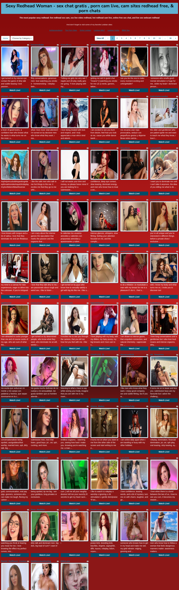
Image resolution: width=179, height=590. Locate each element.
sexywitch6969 (127, 229)
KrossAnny (125, 45)
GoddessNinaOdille (70, 459)
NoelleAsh (65, 367)
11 (160, 38)
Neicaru (4, 183)
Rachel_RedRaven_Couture (14, 505)
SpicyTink (154, 45)
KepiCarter (6, 413)
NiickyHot (65, 229)
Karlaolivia (155, 183)
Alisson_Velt (7, 91)
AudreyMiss (66, 321)
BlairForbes (155, 367)
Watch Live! (14, 85)
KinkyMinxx (66, 45)
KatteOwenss (96, 137)
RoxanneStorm (8, 321)
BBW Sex (126, 30)
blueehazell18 (37, 137)
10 (154, 38)
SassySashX (66, 413)
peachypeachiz (97, 413)
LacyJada (124, 413)
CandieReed (126, 275)
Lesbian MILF (99, 30)
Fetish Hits (114, 586)
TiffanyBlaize (67, 91)
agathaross (6, 275)
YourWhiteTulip (127, 367)
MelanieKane (7, 45)
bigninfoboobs (97, 275)
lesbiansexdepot (55, 30)
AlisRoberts (36, 91)
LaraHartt (5, 137)
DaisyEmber (6, 229)
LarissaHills (155, 137)
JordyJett (5, 459)
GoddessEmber (38, 367)
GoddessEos (156, 459)
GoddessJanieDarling (41, 505)
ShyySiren (125, 137)
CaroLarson (36, 275)
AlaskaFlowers (37, 321)
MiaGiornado (96, 183)
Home (5, 38)
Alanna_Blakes (97, 367)
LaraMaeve (66, 137)
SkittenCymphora (98, 45)
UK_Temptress (157, 321)
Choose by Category (22, 38)
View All (100, 38)
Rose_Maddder (38, 459)
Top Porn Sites (71, 30)
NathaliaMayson (127, 183)
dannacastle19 (127, 321)
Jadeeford (35, 229)
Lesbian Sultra (113, 30)
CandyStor (125, 91)
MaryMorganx (67, 183)
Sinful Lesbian (85, 30)
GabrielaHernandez (159, 91)
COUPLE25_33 (97, 321)
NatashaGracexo (9, 367)
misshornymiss (157, 413)
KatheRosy (155, 275)
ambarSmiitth (96, 91)
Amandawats (67, 275)
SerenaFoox (36, 183)
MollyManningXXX (39, 413)
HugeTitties (95, 229)
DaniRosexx (96, 459)
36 (170, 38)
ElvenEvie (125, 459)
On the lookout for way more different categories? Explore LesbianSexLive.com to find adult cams (89, 566)
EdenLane (65, 505)
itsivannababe (37, 45)
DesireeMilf (155, 229)
